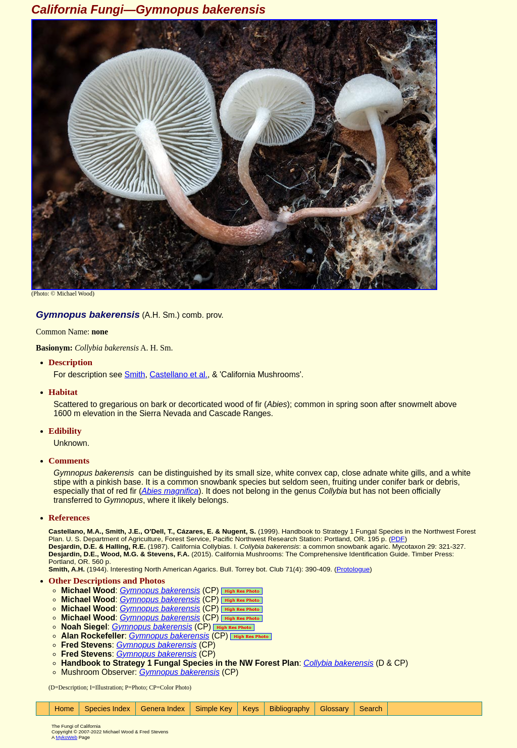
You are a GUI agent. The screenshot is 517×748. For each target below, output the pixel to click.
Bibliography (289, 709)
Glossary (334, 709)
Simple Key (213, 709)
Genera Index (163, 709)
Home (64, 709)
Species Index (107, 709)
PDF (397, 539)
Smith (135, 374)
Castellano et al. (178, 374)
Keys (251, 709)
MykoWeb (66, 737)
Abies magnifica (169, 491)
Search (371, 709)
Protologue (353, 569)
